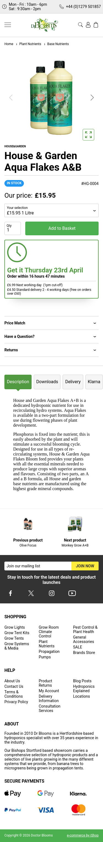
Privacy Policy (16, 702)
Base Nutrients (56, 44)
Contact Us (13, 686)
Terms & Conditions (13, 694)
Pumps (45, 657)
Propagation (49, 651)
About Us (12, 681)
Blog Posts (82, 681)
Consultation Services (49, 708)
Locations (81, 696)
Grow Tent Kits (16, 633)
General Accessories (83, 639)
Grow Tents (14, 638)
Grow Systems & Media (16, 646)
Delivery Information (49, 698)
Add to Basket (62, 228)
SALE (77, 647)
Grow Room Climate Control (49, 631)
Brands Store (84, 652)
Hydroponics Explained (84, 688)
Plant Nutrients (28, 44)
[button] (92, 98)
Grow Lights (14, 627)
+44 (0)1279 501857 (83, 6)
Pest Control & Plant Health (85, 629)
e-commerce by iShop (83, 835)
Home (8, 44)
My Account (49, 691)
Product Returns (45, 683)
